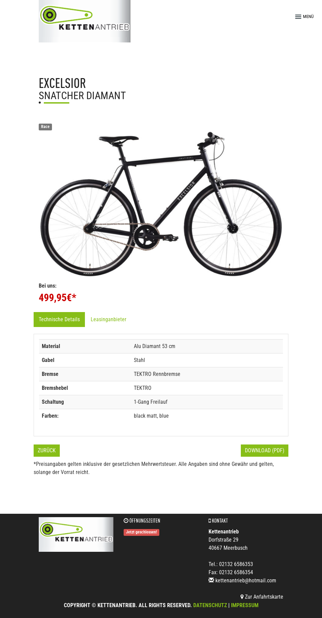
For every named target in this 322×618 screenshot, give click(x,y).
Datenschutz (210, 605)
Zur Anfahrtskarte (261, 597)
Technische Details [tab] (59, 319)
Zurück (47, 450)
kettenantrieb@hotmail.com (245, 580)
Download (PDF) (264, 450)
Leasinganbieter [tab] (108, 319)
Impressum (244, 605)
